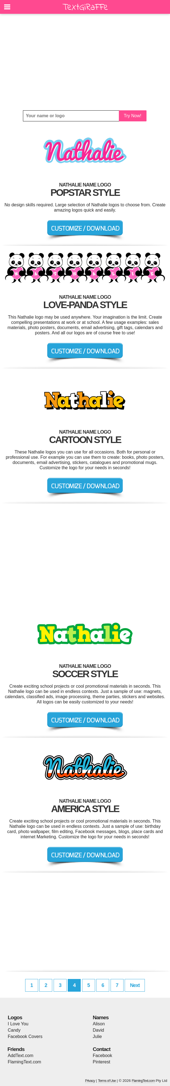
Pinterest (101, 1062)
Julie (97, 1036)
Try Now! (132, 115)
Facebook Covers (25, 1036)
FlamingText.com (24, 1062)
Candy (14, 1030)
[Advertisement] (85, 62)
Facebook (102, 1055)
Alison (99, 1023)
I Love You (18, 1023)
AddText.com (20, 1055)
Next (135, 985)
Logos (15, 1017)
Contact (102, 1049)
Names (101, 1017)
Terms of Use (107, 1081)
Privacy (90, 1081)
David (98, 1030)
